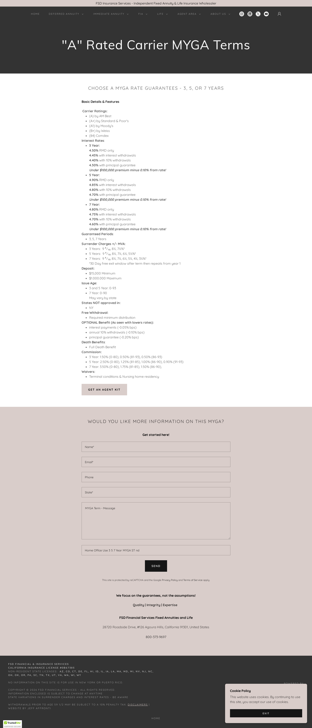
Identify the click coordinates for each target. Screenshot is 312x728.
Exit (266, 713)
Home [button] (155, 718)
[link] (242, 14)
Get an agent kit (104, 389)
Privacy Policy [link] (170, 580)
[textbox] (156, 447)
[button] (65, 13)
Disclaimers (138, 704)
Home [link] (35, 13)
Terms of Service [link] (193, 580)
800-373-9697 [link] (156, 637)
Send (156, 566)
